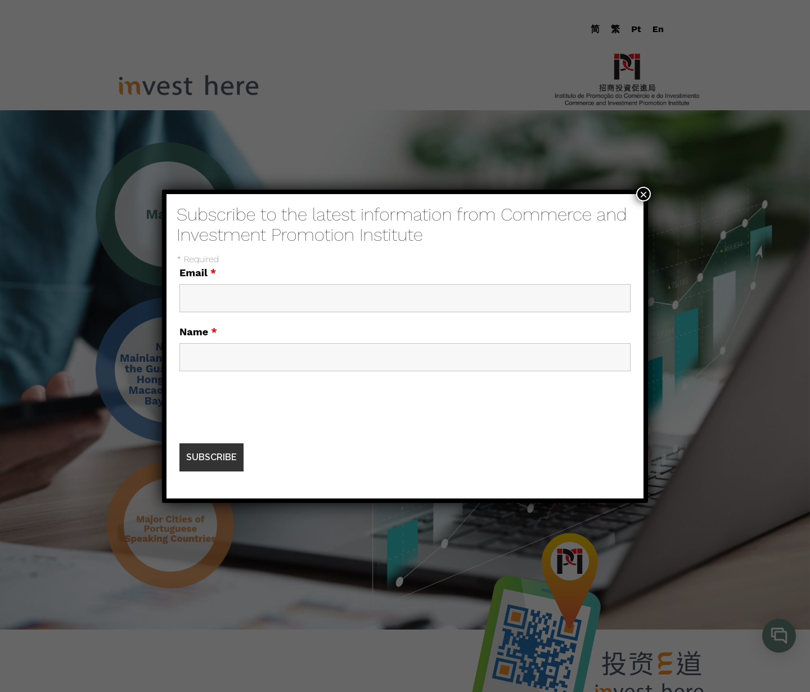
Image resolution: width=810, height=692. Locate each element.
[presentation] (264, 407)
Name (198, 332)
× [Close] (643, 194)
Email (197, 272)
